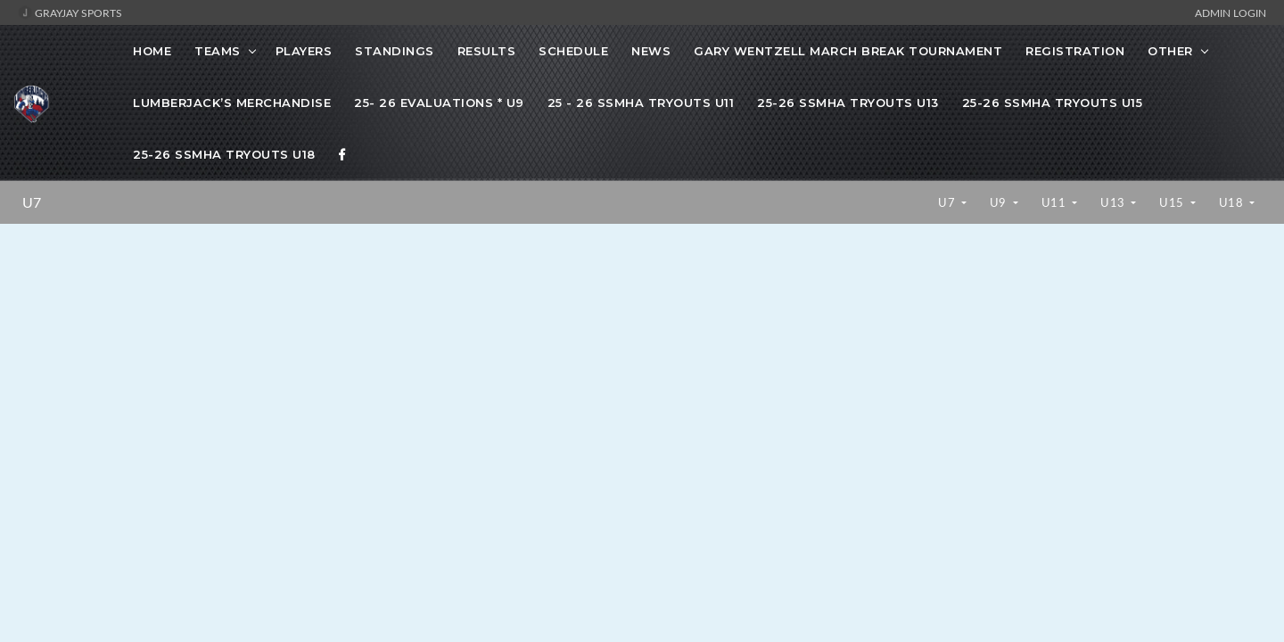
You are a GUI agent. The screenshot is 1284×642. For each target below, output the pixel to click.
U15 (1173, 202)
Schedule (573, 51)
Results (486, 51)
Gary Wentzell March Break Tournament (848, 51)
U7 (31, 202)
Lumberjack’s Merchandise (232, 102)
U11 (1055, 202)
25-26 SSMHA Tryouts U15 (1052, 102)
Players (304, 51)
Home (152, 51)
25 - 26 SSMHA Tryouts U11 (641, 102)
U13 (1114, 202)
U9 (1000, 202)
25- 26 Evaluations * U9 (439, 102)
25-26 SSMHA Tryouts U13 (848, 102)
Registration (1074, 51)
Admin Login (1230, 12)
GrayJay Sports (70, 12)
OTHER (1170, 51)
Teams (217, 51)
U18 (1233, 202)
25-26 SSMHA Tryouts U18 (224, 154)
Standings (394, 51)
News (651, 51)
